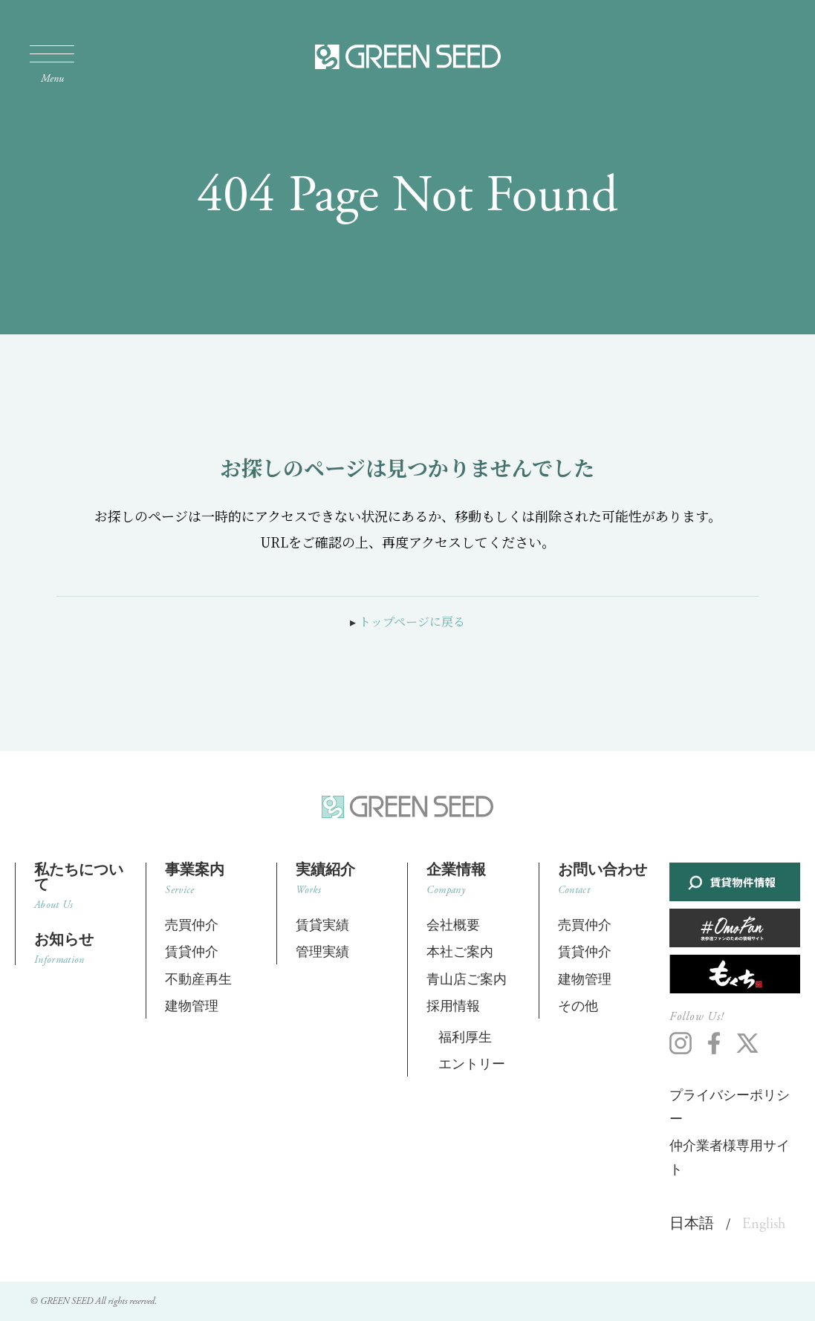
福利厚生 (465, 1037)
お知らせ (80, 948)
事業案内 (211, 879)
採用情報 (453, 1006)
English (763, 1224)
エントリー (471, 1064)
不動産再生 (198, 979)
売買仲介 (191, 925)
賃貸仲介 (191, 952)
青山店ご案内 (466, 979)
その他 (578, 1006)
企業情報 (472, 879)
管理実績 (322, 952)
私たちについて (80, 886)
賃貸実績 (322, 925)
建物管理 (191, 1006)
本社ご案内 (459, 952)
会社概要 (453, 925)
